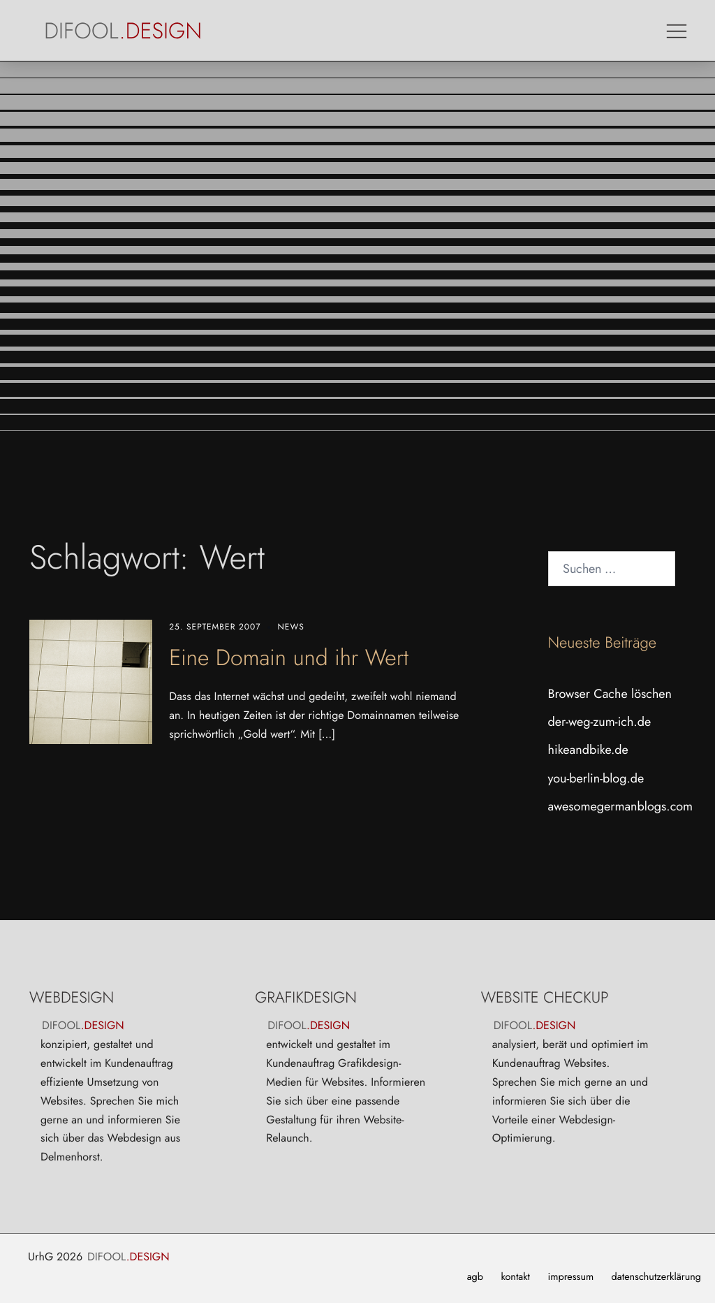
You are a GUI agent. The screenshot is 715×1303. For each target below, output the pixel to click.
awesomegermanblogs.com (620, 806)
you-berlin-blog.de (596, 778)
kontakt (515, 1277)
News (290, 626)
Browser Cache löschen (610, 694)
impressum (570, 1277)
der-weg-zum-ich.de (599, 722)
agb (475, 1277)
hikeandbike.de (588, 750)
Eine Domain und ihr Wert (288, 657)
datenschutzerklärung (656, 1277)
